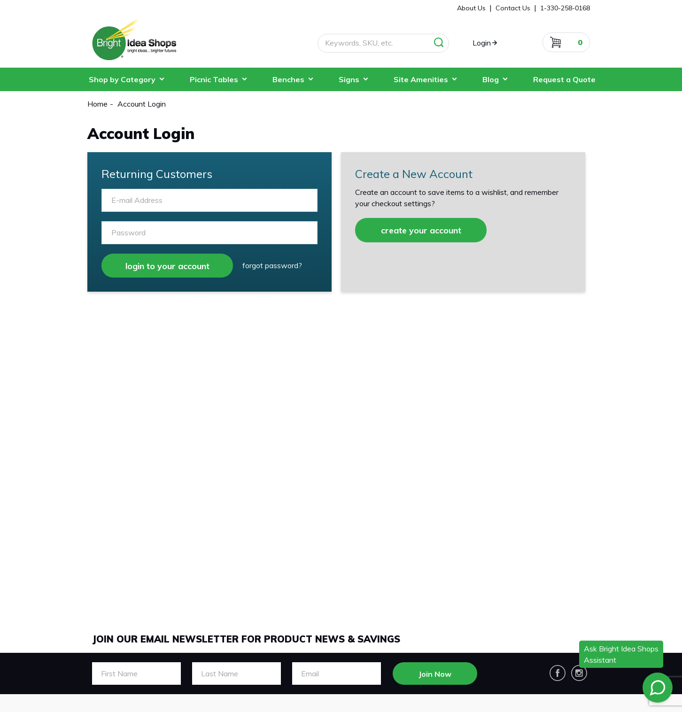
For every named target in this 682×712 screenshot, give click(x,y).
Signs (349, 79)
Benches (288, 79)
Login (482, 42)
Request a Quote (564, 79)
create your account (421, 230)
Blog (490, 79)
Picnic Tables (214, 79)
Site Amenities (421, 79)
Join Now (434, 674)
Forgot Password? (272, 265)
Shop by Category (122, 79)
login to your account (167, 266)
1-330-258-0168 (565, 8)
